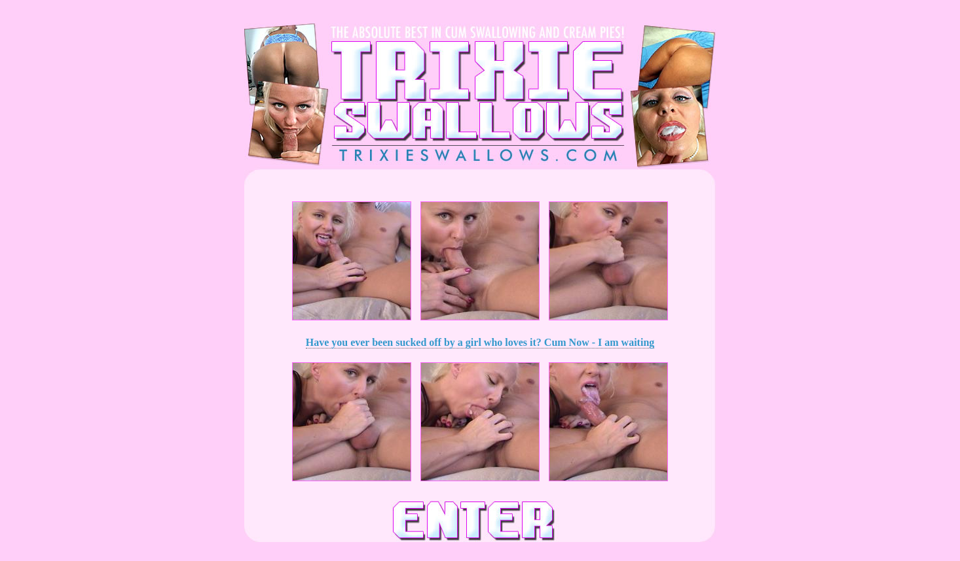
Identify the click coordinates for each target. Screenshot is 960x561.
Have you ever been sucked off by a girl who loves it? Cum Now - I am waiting (480, 342)
